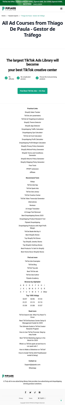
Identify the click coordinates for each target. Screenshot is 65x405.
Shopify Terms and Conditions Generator (32, 154)
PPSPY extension (32, 169)
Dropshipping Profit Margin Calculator (32, 143)
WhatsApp (32, 368)
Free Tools (32, 165)
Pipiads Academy (32, 278)
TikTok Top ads (32, 268)
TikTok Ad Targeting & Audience (32, 119)
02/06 (32, 299)
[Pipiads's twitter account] (30, 392)
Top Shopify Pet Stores (33, 238)
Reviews (32, 205)
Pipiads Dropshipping (32, 222)
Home (4, 16)
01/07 (40, 305)
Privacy (21, 398)
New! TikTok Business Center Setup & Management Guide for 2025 (32, 322)
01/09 (25, 305)
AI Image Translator (32, 209)
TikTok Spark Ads (32, 188)
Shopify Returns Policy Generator (32, 159)
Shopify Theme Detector (32, 122)
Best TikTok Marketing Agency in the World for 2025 (32, 339)
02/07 (25, 299)
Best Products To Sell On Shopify (32, 248)
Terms (30, 398)
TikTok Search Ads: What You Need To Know (32, 316)
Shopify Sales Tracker (32, 112)
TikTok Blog (32, 265)
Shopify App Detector (32, 126)
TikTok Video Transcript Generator (33, 199)
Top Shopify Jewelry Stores (32, 242)
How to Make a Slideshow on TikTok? (32, 350)
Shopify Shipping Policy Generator (32, 162)
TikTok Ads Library (32, 192)
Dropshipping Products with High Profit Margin (32, 227)
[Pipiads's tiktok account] (34, 392)
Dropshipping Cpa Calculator (32, 133)
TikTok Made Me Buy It (32, 231)
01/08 (32, 305)
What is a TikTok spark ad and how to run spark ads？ (32, 345)
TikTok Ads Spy (32, 185)
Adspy (32, 182)
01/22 (40, 299)
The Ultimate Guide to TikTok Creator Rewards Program (33, 327)
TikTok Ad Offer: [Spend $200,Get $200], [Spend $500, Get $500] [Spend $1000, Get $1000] (32, 2)
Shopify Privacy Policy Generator (32, 146)
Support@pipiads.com (32, 365)
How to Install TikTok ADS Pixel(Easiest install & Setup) (32, 354)
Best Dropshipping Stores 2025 (32, 215)
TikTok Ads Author (32, 275)
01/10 (40, 302)
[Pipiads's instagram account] (39, 392)
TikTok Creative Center (32, 195)
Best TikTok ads (32, 271)
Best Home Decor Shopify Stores (32, 252)
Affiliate (32, 172)
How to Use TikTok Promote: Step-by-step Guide (32, 333)
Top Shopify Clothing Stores (32, 245)
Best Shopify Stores (32, 235)
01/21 (25, 302)
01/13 (32, 302)
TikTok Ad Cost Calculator (32, 136)
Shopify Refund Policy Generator (32, 150)
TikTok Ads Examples (32, 261)
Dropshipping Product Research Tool (32, 219)
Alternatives (32, 202)
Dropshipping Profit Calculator (32, 139)
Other (44, 292)
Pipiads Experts (13, 16)
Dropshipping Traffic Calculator (32, 129)
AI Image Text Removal (32, 212)
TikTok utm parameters (32, 116)
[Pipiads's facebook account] (25, 392)
